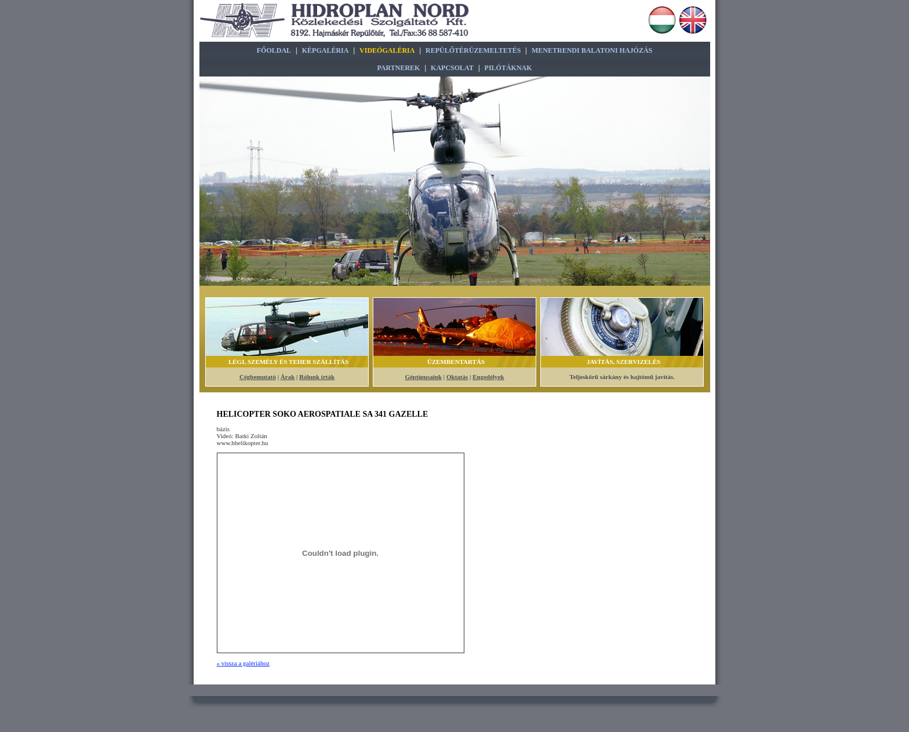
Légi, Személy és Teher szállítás (288, 361)
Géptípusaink (423, 376)
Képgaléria (325, 50)
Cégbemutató (257, 376)
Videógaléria (386, 50)
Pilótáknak (508, 68)
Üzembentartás (456, 361)
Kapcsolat (452, 68)
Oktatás (457, 376)
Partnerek (398, 68)
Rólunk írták (316, 376)
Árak (287, 376)
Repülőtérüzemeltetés (473, 50)
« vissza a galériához (243, 663)
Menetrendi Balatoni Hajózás (592, 50)
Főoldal (274, 50)
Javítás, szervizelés (623, 361)
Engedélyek (488, 376)
